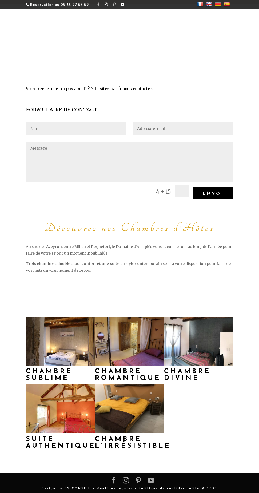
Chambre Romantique (128, 372)
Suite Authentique (61, 440)
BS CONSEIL (78, 486)
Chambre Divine (187, 372)
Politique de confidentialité (169, 486)
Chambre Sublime (49, 372)
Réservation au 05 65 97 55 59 (59, 4)
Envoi (213, 191)
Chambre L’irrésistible (133, 440)
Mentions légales (115, 486)
